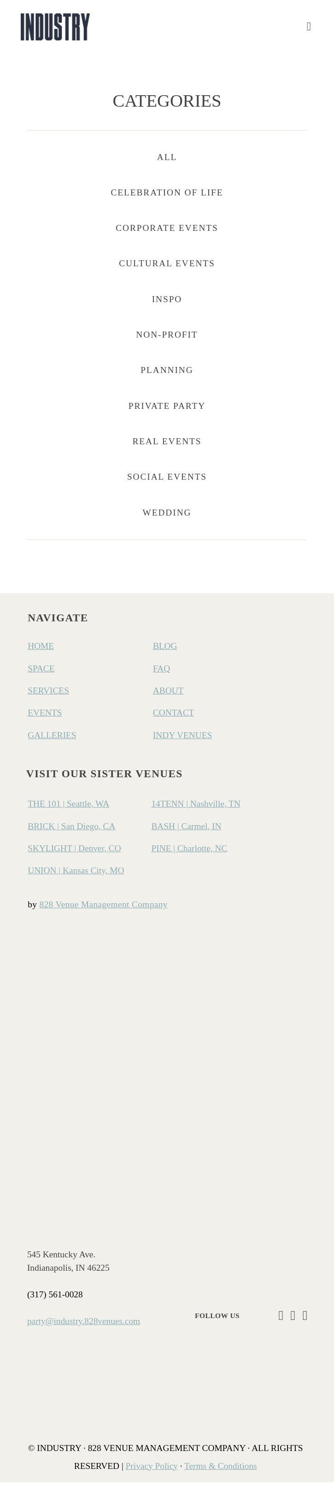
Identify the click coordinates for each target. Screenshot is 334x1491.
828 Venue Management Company (104, 913)
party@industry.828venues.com (83, 1330)
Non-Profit (167, 343)
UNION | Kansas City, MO (76, 879)
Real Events (167, 450)
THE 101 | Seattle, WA (68, 812)
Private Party (167, 414)
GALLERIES (52, 744)
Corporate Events (167, 236)
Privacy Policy (152, 1475)
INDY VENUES (182, 744)
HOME (41, 655)
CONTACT (173, 722)
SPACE (41, 677)
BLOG (165, 655)
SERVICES (48, 699)
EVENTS (45, 722)
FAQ (161, 677)
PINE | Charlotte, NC (189, 857)
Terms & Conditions (220, 1475)
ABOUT (168, 699)
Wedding (167, 521)
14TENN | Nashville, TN (195, 812)
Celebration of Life (167, 201)
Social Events (167, 486)
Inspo (167, 308)
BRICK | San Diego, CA (71, 835)
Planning (167, 379)
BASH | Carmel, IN (186, 835)
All (167, 166)
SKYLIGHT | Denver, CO (74, 857)
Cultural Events (167, 272)
